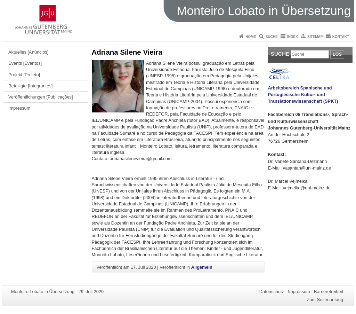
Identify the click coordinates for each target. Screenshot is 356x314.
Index (292, 37)
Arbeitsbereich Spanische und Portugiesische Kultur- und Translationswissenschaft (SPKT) (303, 94)
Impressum (19, 108)
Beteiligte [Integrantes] (30, 85)
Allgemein (201, 267)
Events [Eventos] (25, 63)
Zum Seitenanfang (325, 299)
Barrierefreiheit (328, 291)
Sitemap (315, 37)
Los (337, 54)
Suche (272, 37)
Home (250, 37)
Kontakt (340, 37)
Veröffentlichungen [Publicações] (40, 97)
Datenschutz (271, 291)
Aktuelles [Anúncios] (28, 52)
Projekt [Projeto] (24, 74)
